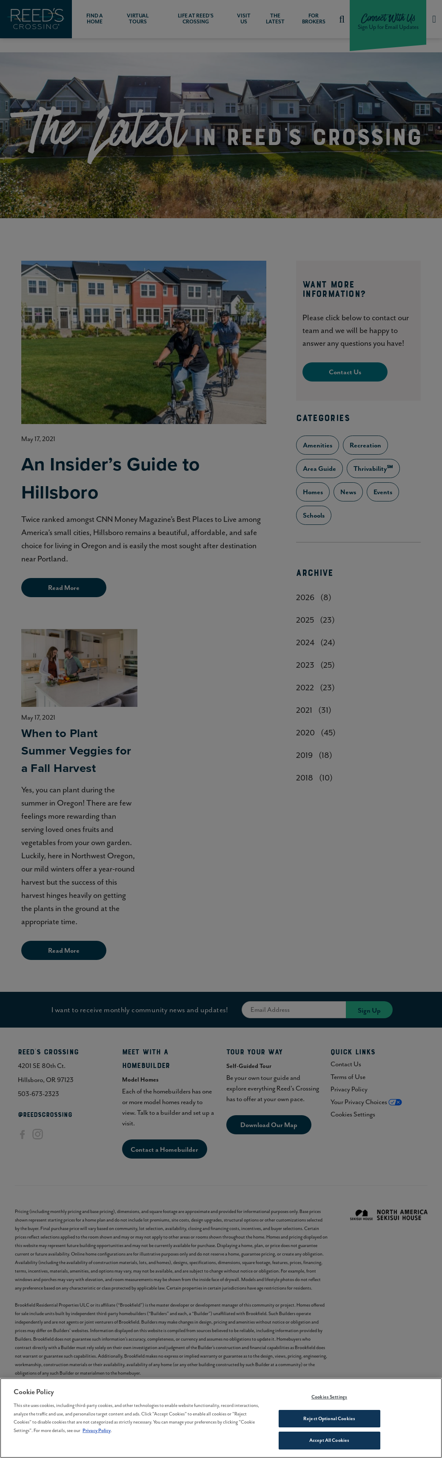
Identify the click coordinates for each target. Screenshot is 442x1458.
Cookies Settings (329, 1397)
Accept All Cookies (329, 1440)
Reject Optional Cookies (329, 1418)
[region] (221, 1418)
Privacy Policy (97, 1430)
